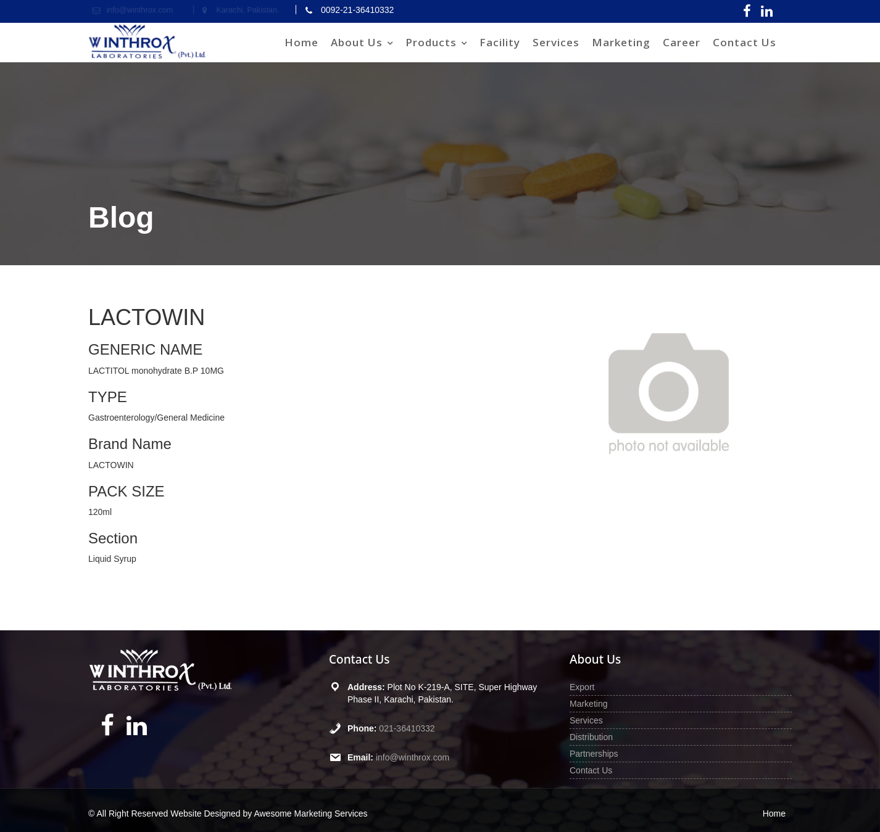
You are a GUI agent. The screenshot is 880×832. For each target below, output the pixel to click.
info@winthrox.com (412, 757)
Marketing (621, 42)
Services (556, 42)
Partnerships (594, 754)
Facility (499, 42)
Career (681, 42)
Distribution (591, 737)
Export (582, 687)
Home (301, 42)
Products (431, 42)
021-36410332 (406, 728)
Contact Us (744, 42)
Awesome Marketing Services (310, 813)
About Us (357, 42)
